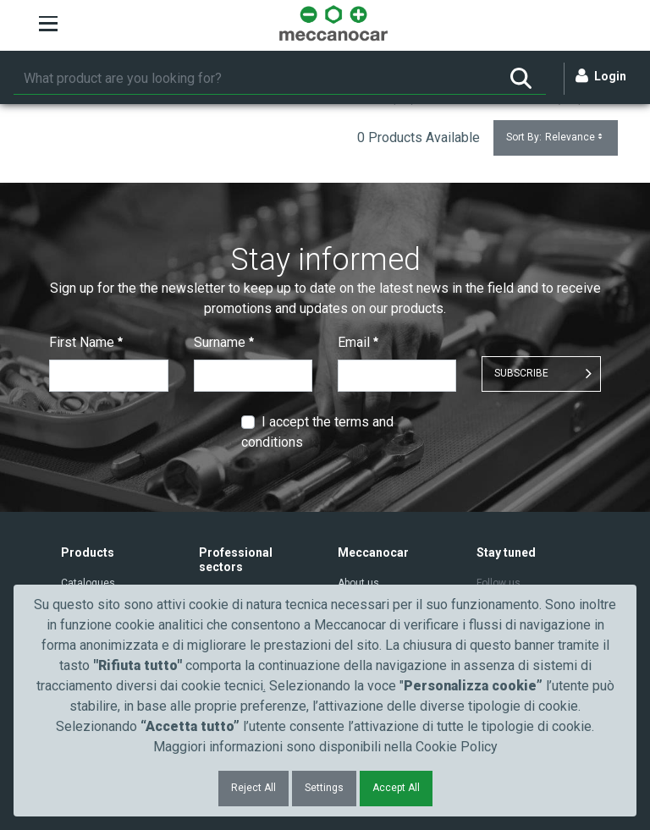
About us (358, 583)
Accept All (396, 788)
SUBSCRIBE (521, 373)
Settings (324, 788)
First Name (86, 342)
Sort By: (555, 137)
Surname (224, 342)
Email (358, 342)
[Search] (255, 79)
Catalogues (88, 583)
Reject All (253, 788)
